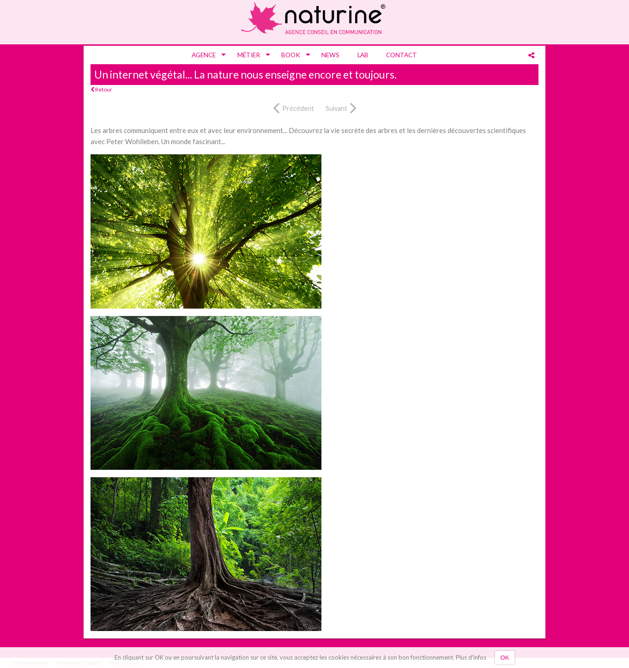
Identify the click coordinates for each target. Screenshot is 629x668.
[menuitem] (205, 55)
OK (505, 657)
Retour (101, 89)
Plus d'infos (471, 657)
